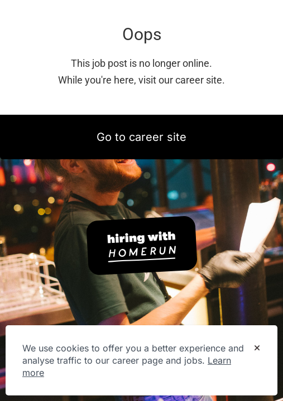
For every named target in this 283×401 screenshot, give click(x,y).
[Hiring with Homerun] (142, 245)
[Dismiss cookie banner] (257, 348)
